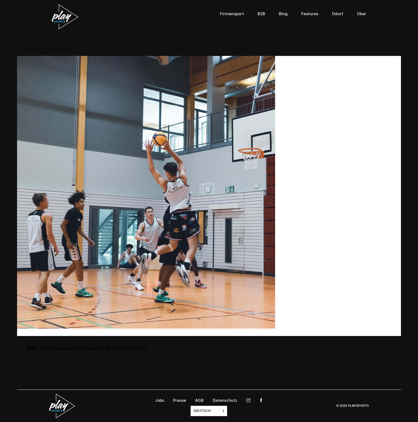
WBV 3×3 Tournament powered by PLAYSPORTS (87, 348)
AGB (199, 400)
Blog (283, 13)
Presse (179, 400)
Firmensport (232, 13)
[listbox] (209, 411)
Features (309, 13)
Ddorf (337, 13)
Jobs (159, 400)
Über (361, 13)
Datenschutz (225, 400)
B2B (261, 13)
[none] (209, 411)
